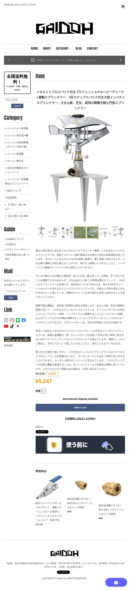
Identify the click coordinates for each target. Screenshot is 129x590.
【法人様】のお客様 (17, 216)
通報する (39, 427)
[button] (63, 48)
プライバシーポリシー (18, 249)
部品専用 (11, 197)
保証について (14, 190)
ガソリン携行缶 (15, 161)
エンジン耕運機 (15, 153)
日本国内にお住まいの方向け (80, 418)
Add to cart (80, 407)
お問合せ (11, 244)
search (17, 106)
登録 (10, 297)
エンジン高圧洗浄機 (17, 135)
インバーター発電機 (17, 128)
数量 (38, 391)
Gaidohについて (15, 239)
